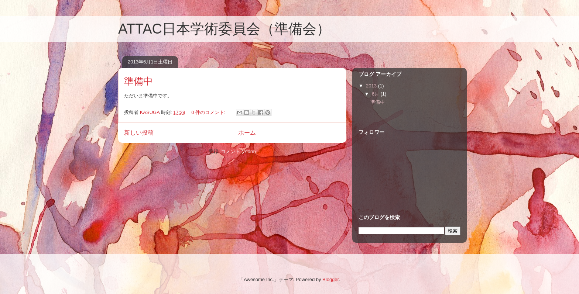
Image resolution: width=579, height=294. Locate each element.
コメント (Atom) (238, 151)
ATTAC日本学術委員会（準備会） (224, 29)
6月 (376, 94)
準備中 (138, 81)
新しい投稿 (139, 132)
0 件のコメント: (209, 112)
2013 (372, 86)
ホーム (247, 132)
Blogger (330, 279)
